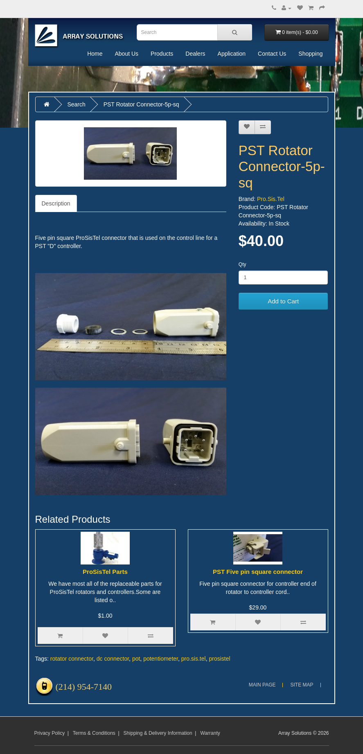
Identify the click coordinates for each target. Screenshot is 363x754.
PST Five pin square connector (258, 571)
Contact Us (272, 53)
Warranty (210, 733)
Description (56, 203)
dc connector (113, 658)
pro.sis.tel (193, 658)
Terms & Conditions (94, 733)
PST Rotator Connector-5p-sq (141, 104)
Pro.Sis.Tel (270, 199)
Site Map (301, 685)
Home (94, 53)
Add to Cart (283, 301)
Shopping (310, 53)
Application (232, 53)
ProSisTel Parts (105, 571)
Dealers (195, 53)
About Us (126, 53)
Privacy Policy (49, 733)
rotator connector (71, 658)
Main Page (262, 685)
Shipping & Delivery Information (158, 733)
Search (76, 104)
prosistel (219, 658)
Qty (242, 264)
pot (136, 658)
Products (162, 53)
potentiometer (160, 658)
